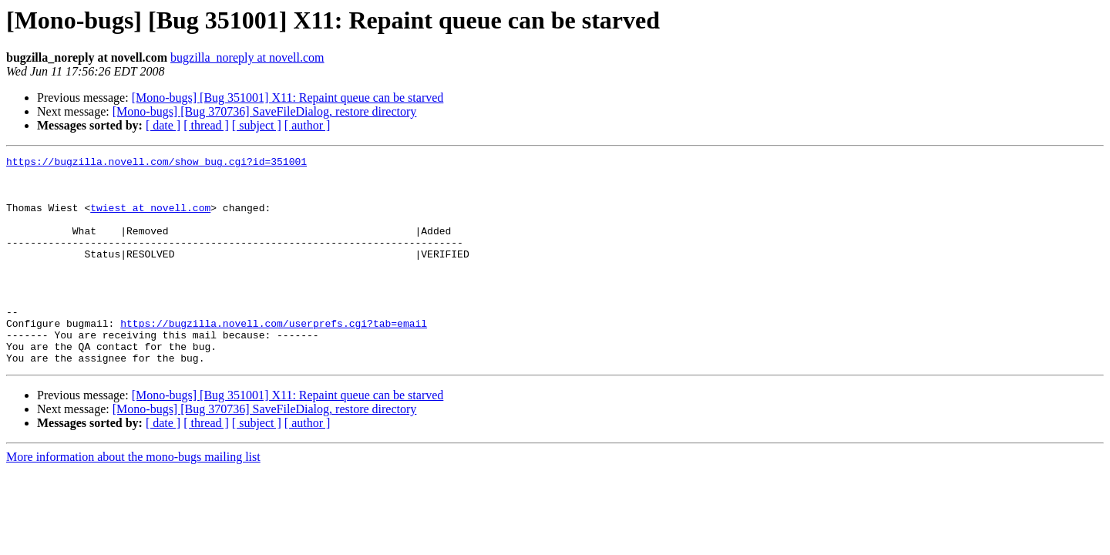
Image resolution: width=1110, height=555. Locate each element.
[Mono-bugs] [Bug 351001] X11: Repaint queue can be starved (288, 97)
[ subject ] (256, 125)
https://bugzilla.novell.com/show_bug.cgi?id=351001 (156, 163)
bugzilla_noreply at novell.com (247, 57)
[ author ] (307, 125)
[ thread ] (206, 125)
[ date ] (163, 125)
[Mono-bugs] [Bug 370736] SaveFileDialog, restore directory (265, 111)
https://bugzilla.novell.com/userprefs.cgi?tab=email (273, 358)
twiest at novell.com (150, 219)
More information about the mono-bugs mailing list (133, 498)
